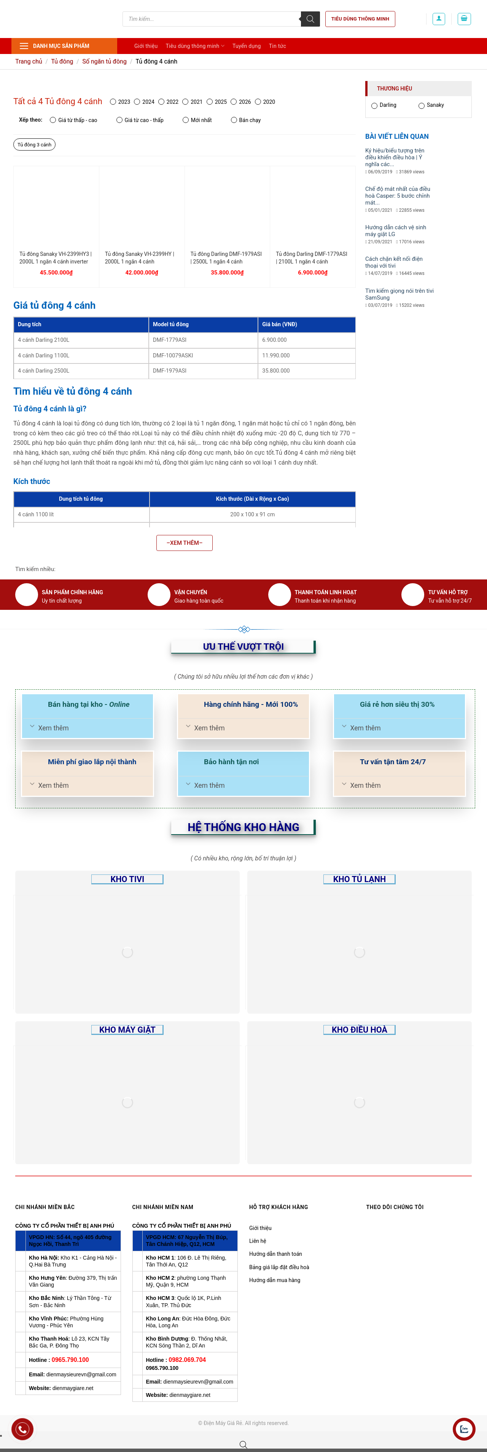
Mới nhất (197, 120)
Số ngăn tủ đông (104, 61)
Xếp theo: (30, 120)
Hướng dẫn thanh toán (275, 1254)
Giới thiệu (146, 46)
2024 (144, 101)
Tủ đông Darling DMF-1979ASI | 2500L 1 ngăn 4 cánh (226, 258)
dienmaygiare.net (73, 1388)
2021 (192, 101)
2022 (168, 101)
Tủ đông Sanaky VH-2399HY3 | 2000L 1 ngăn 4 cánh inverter (55, 258)
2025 (217, 101)
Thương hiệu (394, 89)
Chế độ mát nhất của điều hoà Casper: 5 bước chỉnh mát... (397, 196)
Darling (383, 105)
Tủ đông (62, 61)
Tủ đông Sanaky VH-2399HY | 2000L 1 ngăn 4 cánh (139, 258)
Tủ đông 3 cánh (34, 145)
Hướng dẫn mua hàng (274, 1280)
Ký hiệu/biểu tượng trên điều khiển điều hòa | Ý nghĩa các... (395, 157)
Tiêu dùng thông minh (360, 19)
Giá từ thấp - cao (73, 120)
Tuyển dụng (246, 46)
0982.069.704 (187, 1360)
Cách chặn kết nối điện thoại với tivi (394, 262)
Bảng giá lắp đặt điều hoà (279, 1267)
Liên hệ (257, 1241)
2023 (120, 101)
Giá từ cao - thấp (140, 120)
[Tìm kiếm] (310, 19)
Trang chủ (28, 61)
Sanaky (431, 105)
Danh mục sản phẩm (54, 46)
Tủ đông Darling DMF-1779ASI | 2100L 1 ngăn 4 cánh (311, 258)
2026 (241, 101)
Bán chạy (246, 120)
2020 (265, 101)
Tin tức (277, 46)
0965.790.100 (70, 1360)
